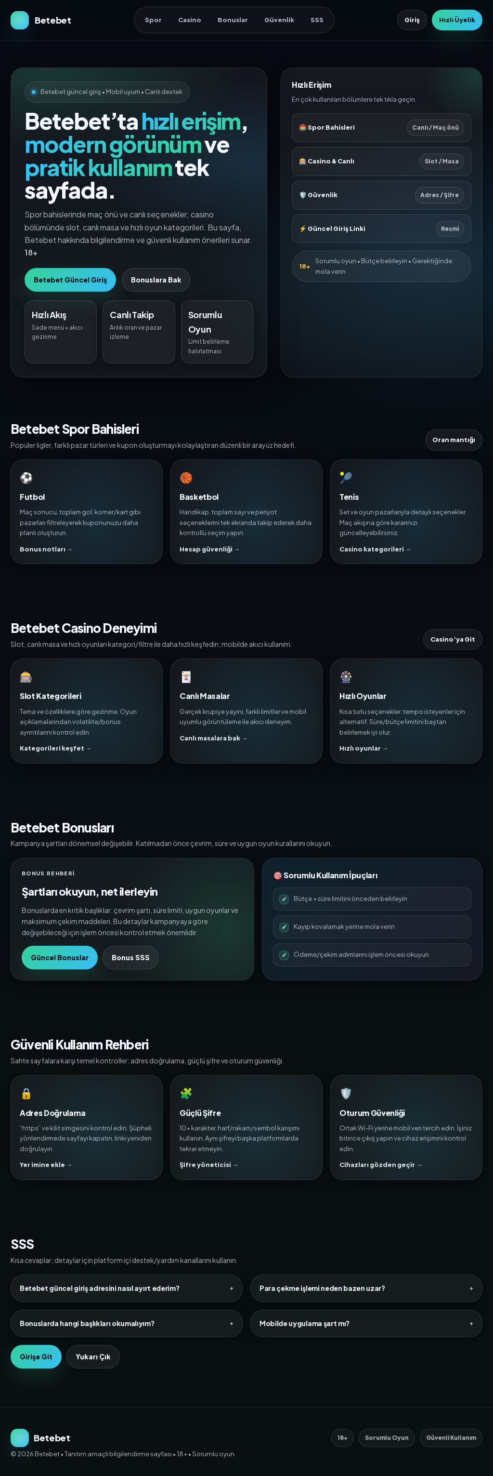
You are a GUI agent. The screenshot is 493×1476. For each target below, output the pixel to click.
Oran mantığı (453, 439)
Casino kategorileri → (375, 549)
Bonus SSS (131, 957)
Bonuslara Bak (156, 279)
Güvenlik (279, 20)
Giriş (412, 20)
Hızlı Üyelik (457, 20)
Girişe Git (36, 1356)
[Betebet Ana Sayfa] (41, 20)
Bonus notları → (46, 549)
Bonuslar (233, 20)
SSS (317, 20)
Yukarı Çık (93, 1356)
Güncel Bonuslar (60, 957)
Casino (189, 20)
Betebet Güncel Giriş (70, 279)
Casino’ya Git (452, 639)
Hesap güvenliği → (210, 549)
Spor (153, 20)
